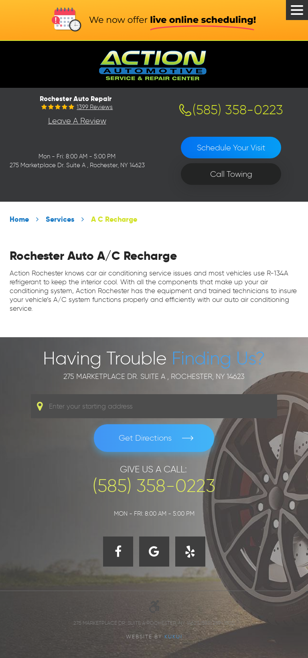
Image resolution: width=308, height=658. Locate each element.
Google (154, 552)
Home (19, 219)
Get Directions (145, 438)
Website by (154, 636)
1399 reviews (95, 107)
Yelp (190, 552)
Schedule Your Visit (231, 147)
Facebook (118, 552)
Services (60, 219)
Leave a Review (77, 121)
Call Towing (231, 174)
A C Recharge (114, 219)
